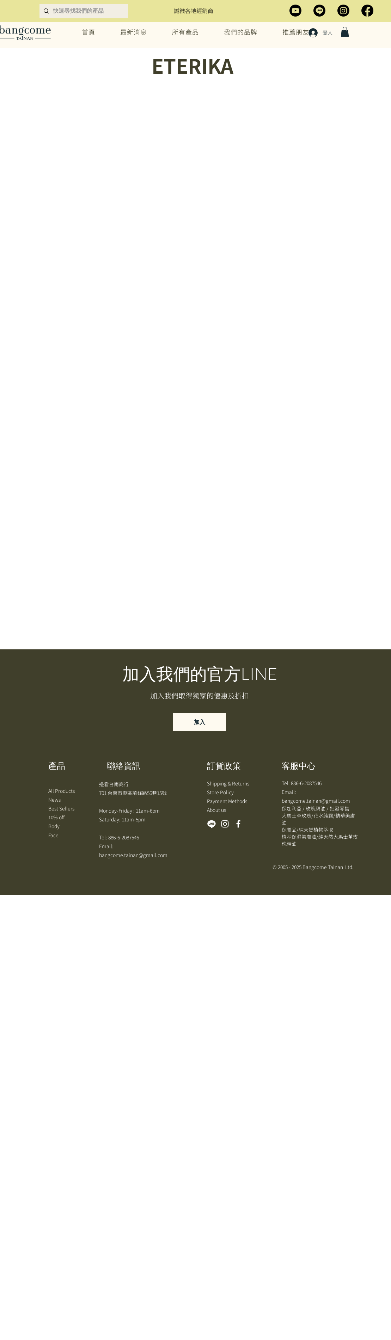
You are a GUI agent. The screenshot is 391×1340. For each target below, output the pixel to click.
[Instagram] (343, 11)
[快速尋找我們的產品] (89, 11)
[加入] (199, 722)
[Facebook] (367, 11)
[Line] (319, 11)
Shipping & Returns (228, 783)
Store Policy (221, 792)
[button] (345, 32)
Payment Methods (227, 800)
